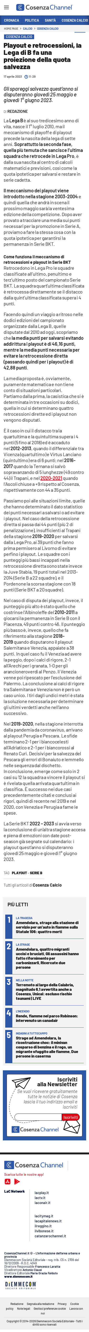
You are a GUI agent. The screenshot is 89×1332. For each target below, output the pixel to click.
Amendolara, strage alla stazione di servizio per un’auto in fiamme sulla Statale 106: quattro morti (47, 927)
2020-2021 (51, 478)
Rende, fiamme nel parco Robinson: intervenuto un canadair (47, 1018)
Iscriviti (71, 1117)
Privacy (62, 1303)
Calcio (27, 28)
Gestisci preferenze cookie (50, 1308)
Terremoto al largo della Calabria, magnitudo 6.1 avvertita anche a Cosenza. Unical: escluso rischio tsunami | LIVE (45, 991)
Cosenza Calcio (48, 28)
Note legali (23, 1308)
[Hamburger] (6, 8)
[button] (80, 37)
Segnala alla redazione (40, 1303)
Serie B (36, 873)
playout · (20, 873)
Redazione (16, 1303)
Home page (11, 28)
